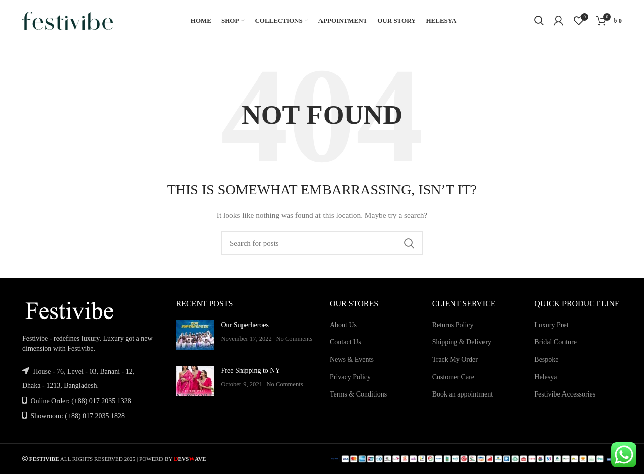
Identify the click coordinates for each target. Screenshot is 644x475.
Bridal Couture (555, 346)
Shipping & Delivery (461, 346)
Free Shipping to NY (250, 374)
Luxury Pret (551, 329)
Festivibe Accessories (564, 399)
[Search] (539, 23)
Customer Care (453, 381)
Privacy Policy (350, 381)
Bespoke (546, 364)
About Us (343, 329)
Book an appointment (462, 399)
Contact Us (345, 346)
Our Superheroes (245, 329)
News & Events (352, 364)
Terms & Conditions (358, 399)
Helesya (545, 381)
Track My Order (455, 364)
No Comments (294, 343)
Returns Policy (453, 329)
